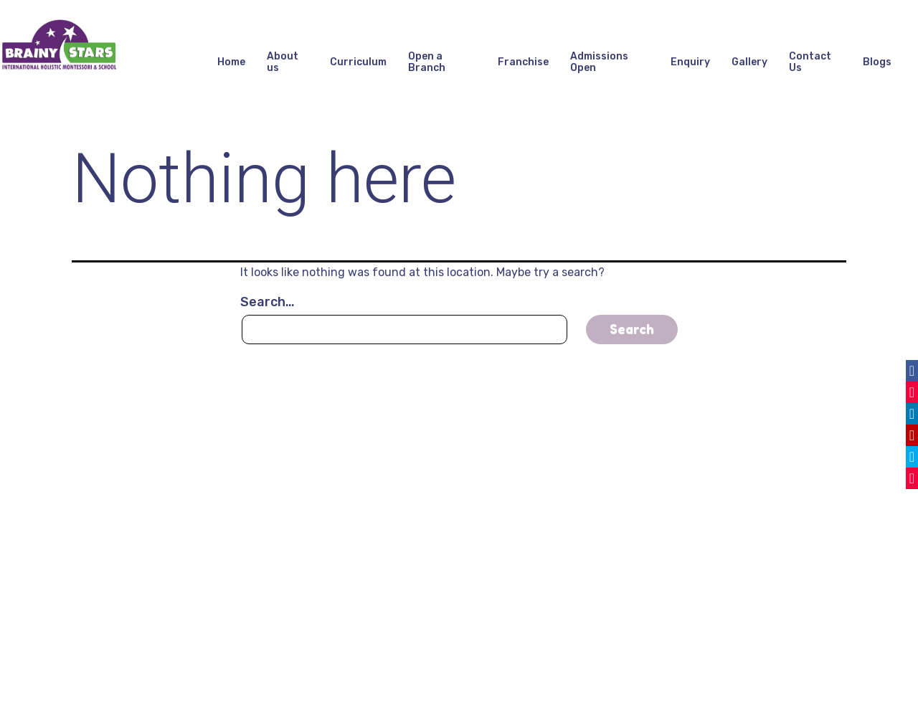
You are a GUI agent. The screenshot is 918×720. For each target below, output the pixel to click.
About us (282, 62)
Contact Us (810, 62)
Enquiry (690, 62)
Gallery (749, 62)
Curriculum (358, 62)
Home (231, 62)
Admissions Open (599, 62)
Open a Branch (426, 62)
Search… (267, 302)
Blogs (877, 62)
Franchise (523, 62)
